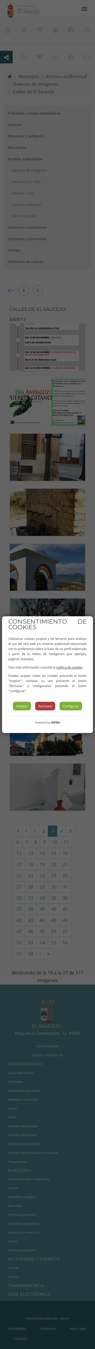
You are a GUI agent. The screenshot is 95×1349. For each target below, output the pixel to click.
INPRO (55, 722)
